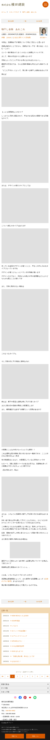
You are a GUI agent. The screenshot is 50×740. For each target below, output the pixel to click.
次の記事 (39, 21)
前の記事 (11, 21)
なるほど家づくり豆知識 (21, 37)
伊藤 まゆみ (6, 37)
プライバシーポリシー (23, 729)
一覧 (25, 21)
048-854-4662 (10, 710)
